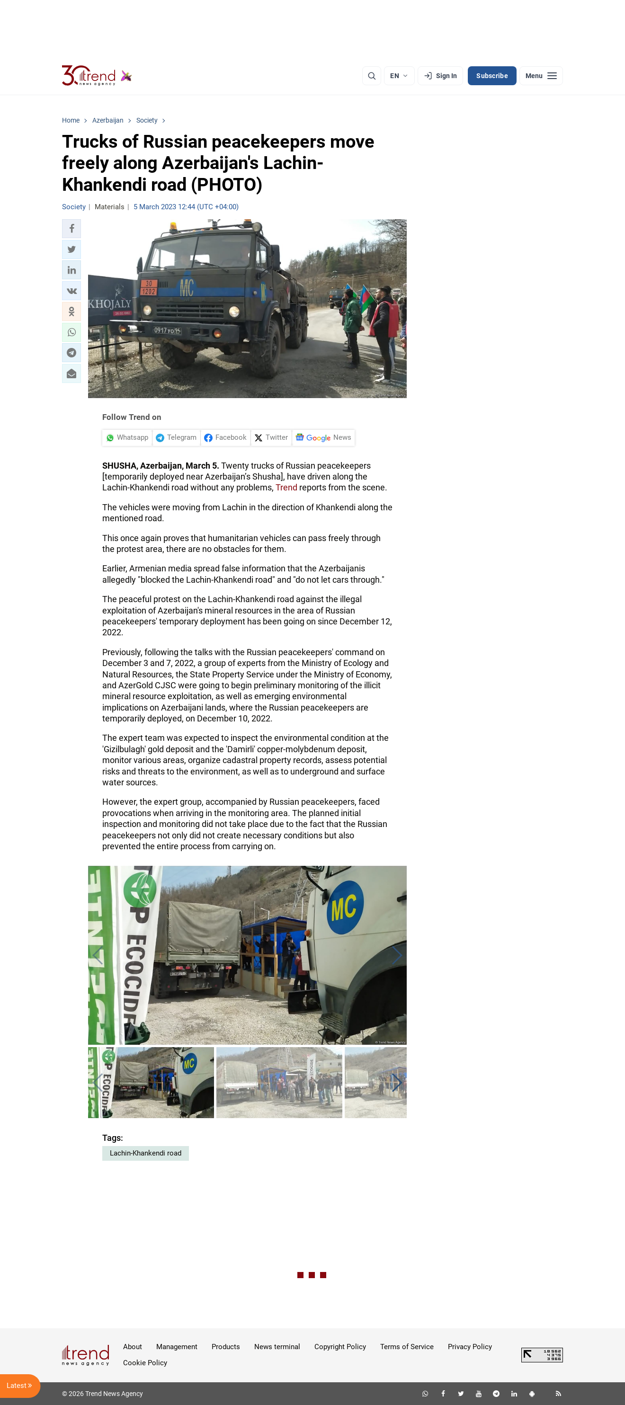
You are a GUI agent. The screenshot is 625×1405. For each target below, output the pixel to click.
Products (226, 1347)
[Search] (371, 75)
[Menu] (541, 75)
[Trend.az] (97, 75)
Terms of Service (407, 1347)
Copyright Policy (340, 1347)
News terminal (277, 1347)
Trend (286, 487)
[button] (71, 228)
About (132, 1347)
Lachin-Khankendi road (145, 1153)
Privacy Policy (470, 1347)
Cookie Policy (145, 1363)
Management (176, 1347)
